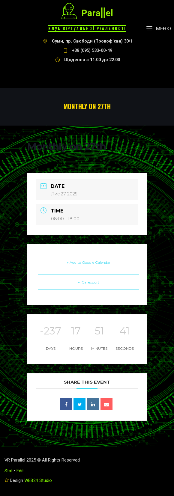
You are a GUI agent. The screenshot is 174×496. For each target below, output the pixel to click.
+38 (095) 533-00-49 (92, 50)
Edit (20, 471)
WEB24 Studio (38, 480)
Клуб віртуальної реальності (87, 28)
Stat (8, 471)
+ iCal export (88, 282)
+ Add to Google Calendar (89, 262)
